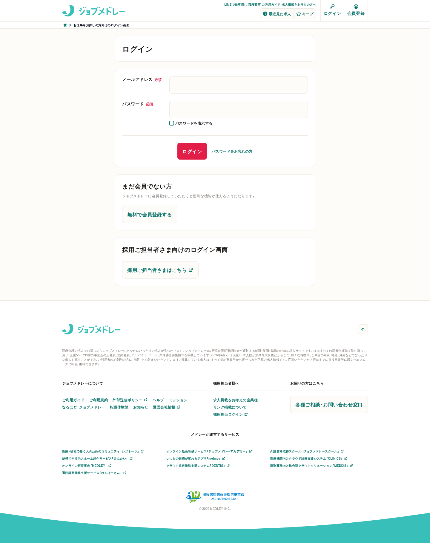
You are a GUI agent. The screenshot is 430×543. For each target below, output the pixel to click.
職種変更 (254, 4)
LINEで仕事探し (235, 4)
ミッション (178, 400)
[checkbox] (191, 123)
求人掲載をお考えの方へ (299, 4)
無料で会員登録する (149, 214)
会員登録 (356, 10)
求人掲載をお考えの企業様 (235, 400)
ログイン (332, 10)
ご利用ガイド (271, 4)
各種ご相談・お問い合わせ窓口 (329, 404)
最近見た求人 (277, 13)
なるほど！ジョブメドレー (83, 407)
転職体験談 (119, 407)
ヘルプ (158, 400)
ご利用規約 (98, 400)
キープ (304, 13)
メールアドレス (142, 79)
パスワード (137, 104)
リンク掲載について (230, 407)
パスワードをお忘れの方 (232, 151)
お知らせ (140, 407)
